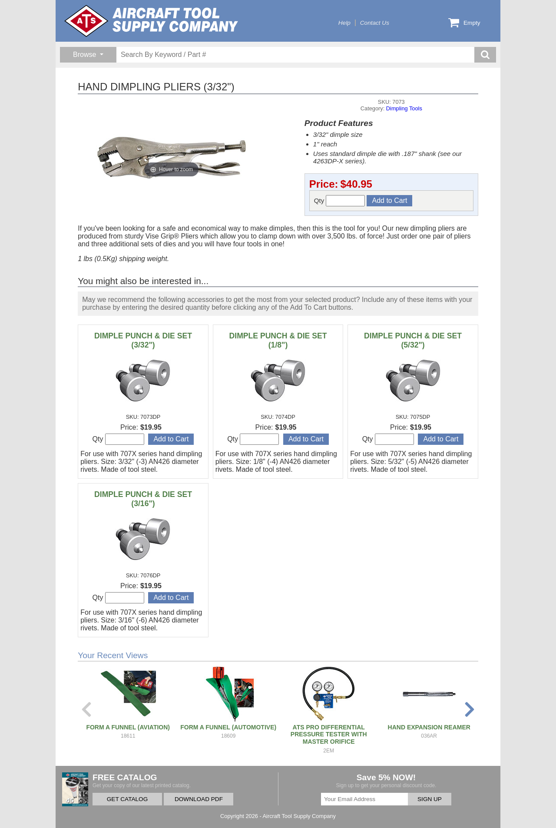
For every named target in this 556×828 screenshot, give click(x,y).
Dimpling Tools (404, 108)
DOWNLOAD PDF (199, 799)
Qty (339, 200)
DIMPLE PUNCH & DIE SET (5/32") (413, 340)
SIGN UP (429, 799)
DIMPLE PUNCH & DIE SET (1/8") (278, 340)
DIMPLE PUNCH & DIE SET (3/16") (143, 499)
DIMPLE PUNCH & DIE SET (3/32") (143, 340)
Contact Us (374, 23)
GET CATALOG (127, 799)
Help (344, 23)
